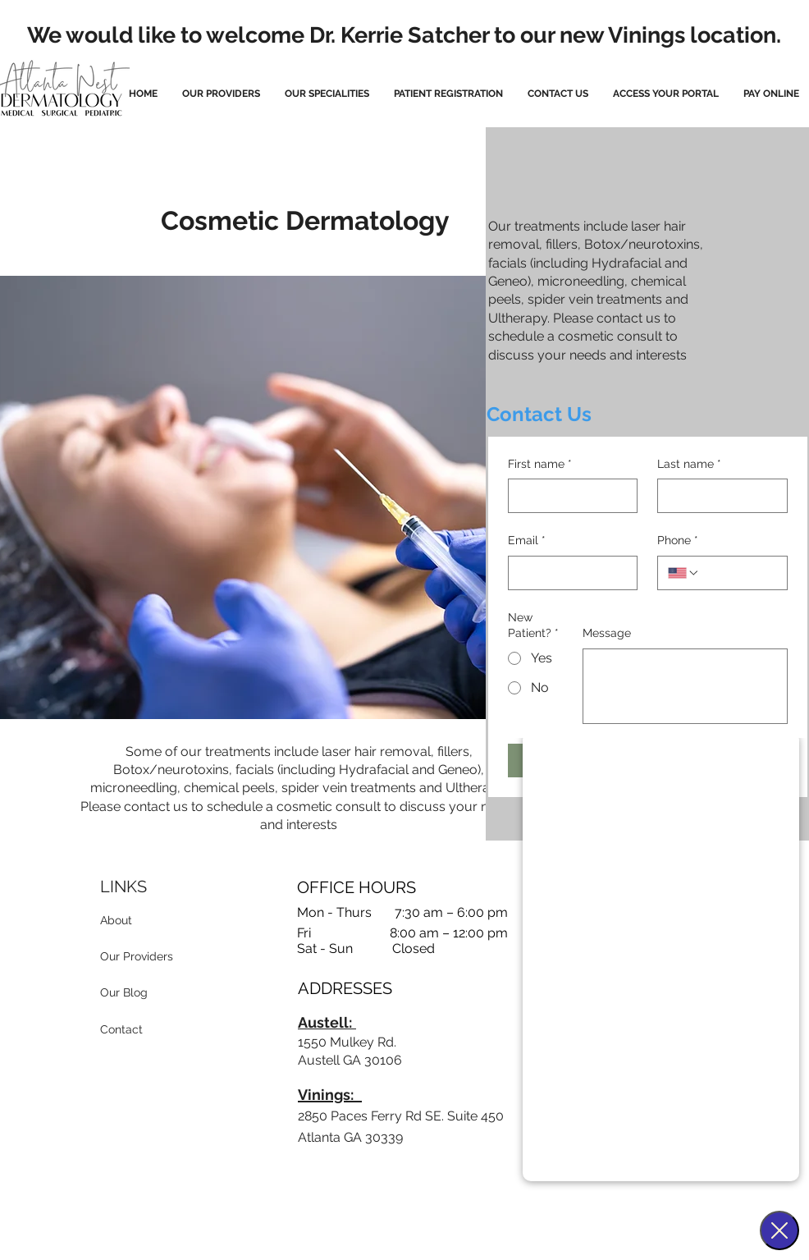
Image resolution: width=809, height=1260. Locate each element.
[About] (146, 921)
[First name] (568, 495)
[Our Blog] (141, 993)
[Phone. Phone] (738, 573)
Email (527, 541)
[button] (327, 94)
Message (607, 632)
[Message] (685, 686)
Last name (689, 464)
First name (540, 464)
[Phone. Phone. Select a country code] (683, 573)
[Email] (568, 573)
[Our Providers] (147, 957)
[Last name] (717, 495)
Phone (677, 541)
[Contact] (134, 1030)
